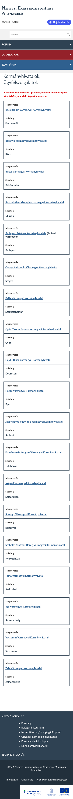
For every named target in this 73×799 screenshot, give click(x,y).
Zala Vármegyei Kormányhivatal (23, 668)
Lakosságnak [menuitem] (10, 54)
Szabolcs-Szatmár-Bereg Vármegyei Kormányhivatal (35, 545)
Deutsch (6, 22)
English (15, 22)
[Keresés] (68, 34)
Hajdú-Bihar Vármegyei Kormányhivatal (28, 360)
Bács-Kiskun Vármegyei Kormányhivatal (28, 110)
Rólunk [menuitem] (6, 44)
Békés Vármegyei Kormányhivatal (24, 171)
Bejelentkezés (61, 22)
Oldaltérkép (27, 779)
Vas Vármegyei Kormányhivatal (23, 606)
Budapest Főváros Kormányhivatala (25, 233)
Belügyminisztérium (32, 727)
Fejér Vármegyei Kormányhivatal (24, 298)
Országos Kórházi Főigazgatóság (39, 736)
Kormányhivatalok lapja (34, 741)
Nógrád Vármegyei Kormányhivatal (25, 483)
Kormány (26, 723)
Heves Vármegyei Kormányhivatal (24, 390)
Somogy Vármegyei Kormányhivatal (26, 514)
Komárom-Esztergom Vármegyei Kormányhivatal (33, 452)
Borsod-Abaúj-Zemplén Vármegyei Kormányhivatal (34, 202)
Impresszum (12, 779)
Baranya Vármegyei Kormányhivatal (26, 140)
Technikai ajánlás (13, 754)
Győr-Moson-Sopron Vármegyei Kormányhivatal (33, 329)
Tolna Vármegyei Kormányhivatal (24, 575)
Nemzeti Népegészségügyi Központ (41, 732)
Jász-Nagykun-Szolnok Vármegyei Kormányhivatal (34, 421)
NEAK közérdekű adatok (34, 746)
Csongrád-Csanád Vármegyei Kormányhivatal (31, 267)
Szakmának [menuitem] (9, 64)
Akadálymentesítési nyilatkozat (52, 779)
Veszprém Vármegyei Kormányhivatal (26, 637)
